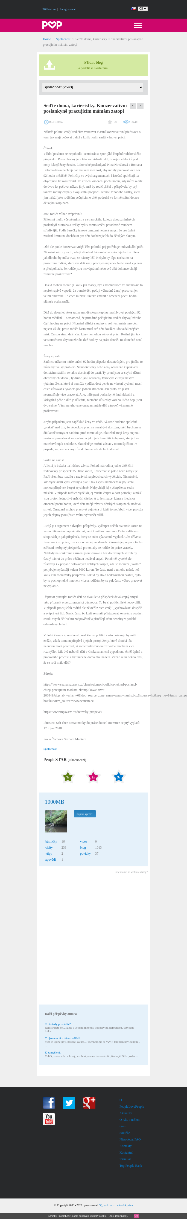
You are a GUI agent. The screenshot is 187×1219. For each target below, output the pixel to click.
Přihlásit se (49, 9)
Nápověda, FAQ (130, 1139)
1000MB (54, 802)
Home (47, 39)
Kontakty (125, 1146)
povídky (85, 853)
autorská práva (125, 1205)
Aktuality (125, 1113)
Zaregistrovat (68, 9)
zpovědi (50, 859)
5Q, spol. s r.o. (107, 1205)
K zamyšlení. (53, 1052)
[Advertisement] (93, 940)
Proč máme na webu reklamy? (131, 871)
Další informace (117, 1215)
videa (83, 841)
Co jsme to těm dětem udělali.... (64, 1038)
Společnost (63, 39)
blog (83, 847)
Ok (136, 1215)
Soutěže (124, 1133)
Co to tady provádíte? (58, 1024)
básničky (51, 841)
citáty (49, 847)
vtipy (48, 853)
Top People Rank (130, 1166)
